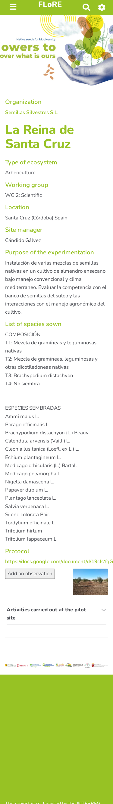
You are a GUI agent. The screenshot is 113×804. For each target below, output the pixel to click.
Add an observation (30, 573)
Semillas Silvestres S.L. (31, 112)
